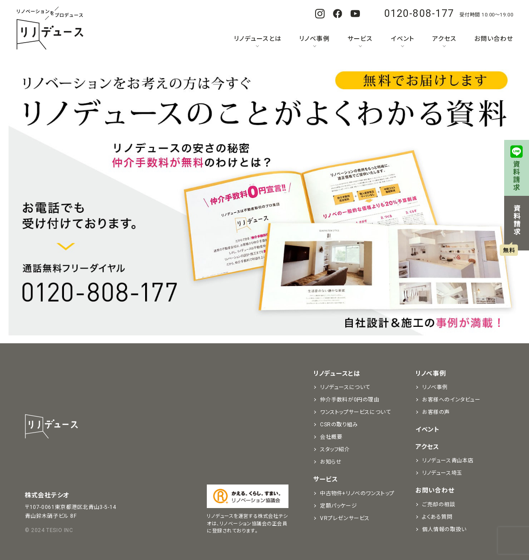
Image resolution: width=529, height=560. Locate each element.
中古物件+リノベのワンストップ (357, 493)
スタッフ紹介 (335, 449)
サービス (360, 38)
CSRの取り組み (339, 424)
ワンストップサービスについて (355, 412)
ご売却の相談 (438, 504)
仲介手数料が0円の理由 (349, 400)
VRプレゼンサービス (345, 518)
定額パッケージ (338, 506)
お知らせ (330, 462)
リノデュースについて (345, 387)
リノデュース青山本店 (448, 460)
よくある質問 (437, 517)
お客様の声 (436, 412)
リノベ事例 (314, 38)
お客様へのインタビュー (451, 400)
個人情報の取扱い (444, 529)
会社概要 (331, 437)
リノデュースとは (257, 38)
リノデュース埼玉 (442, 473)
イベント (403, 38)
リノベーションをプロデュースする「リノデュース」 (49, 29)
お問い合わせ (493, 38)
